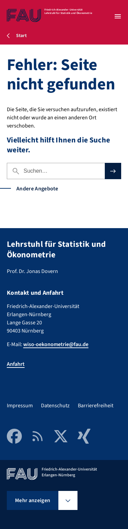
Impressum (20, 405)
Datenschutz (55, 405)
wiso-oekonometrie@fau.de (55, 344)
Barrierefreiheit (95, 405)
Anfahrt (16, 364)
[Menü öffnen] (117, 16)
